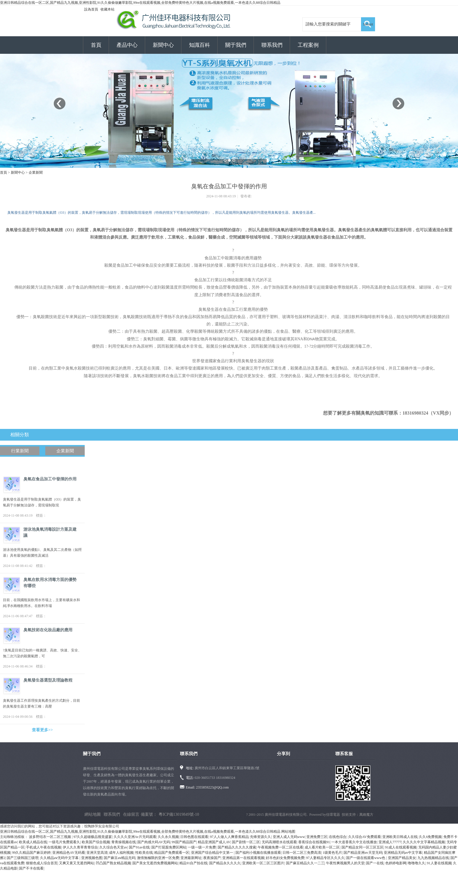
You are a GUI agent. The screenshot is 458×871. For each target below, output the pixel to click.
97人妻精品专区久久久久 (325, 858)
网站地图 (288, 831)
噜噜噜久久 (416, 863)
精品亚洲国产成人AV (214, 842)
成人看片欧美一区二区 (322, 847)
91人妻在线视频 (439, 863)
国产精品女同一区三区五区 (362, 847)
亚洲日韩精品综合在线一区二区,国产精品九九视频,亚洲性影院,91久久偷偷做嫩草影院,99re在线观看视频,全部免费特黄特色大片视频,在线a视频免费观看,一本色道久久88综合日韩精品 (140, 3)
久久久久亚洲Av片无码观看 (135, 837)
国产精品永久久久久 (225, 863)
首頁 (96, 45)
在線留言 (131, 814)
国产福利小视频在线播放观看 (258, 853)
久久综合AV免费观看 (364, 837)
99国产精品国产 (184, 842)
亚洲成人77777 (390, 842)
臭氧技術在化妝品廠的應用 (47, 630)
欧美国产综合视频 (96, 842)
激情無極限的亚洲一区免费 (158, 858)
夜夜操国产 (212, 858)
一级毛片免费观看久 (64, 842)
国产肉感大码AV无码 (153, 842)
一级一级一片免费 (202, 847)
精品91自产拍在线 (193, 863)
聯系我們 (271, 45)
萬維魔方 (366, 815)
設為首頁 (91, 9)
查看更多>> (42, 730)
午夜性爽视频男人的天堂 (345, 863)
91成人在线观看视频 (401, 847)
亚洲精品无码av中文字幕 (403, 853)
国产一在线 (375, 863)
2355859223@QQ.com (212, 787)
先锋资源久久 (260, 837)
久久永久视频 (168, 837)
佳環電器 (333, 815)
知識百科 (199, 45)
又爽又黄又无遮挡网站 (76, 863)
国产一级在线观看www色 (366, 858)
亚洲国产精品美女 (402, 858)
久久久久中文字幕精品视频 (424, 842)
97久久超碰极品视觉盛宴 (92, 837)
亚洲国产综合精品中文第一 (212, 853)
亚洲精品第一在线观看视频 (243, 858)
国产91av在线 (139, 847)
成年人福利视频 (121, 853)
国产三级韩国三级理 (22, 858)
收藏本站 (107, 9)
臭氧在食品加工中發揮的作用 (50, 479)
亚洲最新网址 (191, 858)
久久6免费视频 (430, 837)
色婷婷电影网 (395, 863)
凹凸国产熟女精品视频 (113, 863)
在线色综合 (337, 837)
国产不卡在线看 (31, 868)
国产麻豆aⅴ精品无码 (119, 858)
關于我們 (235, 45)
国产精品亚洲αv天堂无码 (363, 853)
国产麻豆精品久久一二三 (305, 863)
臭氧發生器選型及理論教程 (47, 680)
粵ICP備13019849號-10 (179, 814)
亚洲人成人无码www (289, 837)
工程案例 (308, 45)
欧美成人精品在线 (33, 842)
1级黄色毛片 (332, 853)
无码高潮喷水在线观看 (279, 842)
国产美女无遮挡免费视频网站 (155, 863)
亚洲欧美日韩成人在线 (399, 837)
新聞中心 (163, 45)
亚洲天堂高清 (96, 853)
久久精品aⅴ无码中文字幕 (59, 858)
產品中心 (127, 45)
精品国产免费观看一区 (171, 853)
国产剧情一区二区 (246, 842)
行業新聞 (20, 451)
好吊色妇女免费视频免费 (285, 858)
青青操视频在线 (123, 842)
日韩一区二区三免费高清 (301, 853)
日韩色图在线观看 (194, 837)
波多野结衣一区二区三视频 (50, 837)
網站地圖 (92, 814)
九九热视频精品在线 (433, 858)
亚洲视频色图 (91, 858)
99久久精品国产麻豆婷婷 (31, 853)
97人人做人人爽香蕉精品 (229, 837)
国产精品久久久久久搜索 (237, 847)
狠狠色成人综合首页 (42, 863)
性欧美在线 (144, 853)
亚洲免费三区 (316, 837)
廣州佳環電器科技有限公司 (286, 815)
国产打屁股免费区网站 (168, 847)
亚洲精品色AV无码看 (68, 853)
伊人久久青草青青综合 (80, 847)
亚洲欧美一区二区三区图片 (263, 863)
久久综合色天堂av (113, 847)
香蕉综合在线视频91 (314, 842)
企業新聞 (36, 172)
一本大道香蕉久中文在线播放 (354, 842)
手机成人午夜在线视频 (43, 847)
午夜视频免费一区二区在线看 (280, 847)
